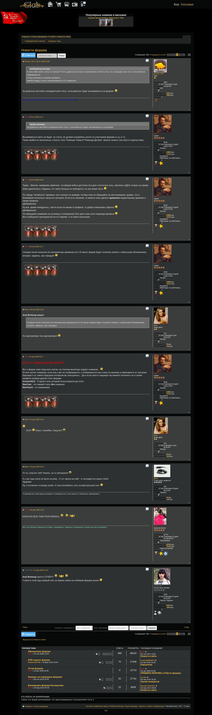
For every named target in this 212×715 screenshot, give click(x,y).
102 (168, 346)
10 (167, 344)
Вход (176, 4)
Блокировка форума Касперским (45, 685)
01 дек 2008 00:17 (36, 357)
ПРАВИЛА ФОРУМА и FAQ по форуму (161, 673)
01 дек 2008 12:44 (41, 570)
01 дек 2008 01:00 (37, 420)
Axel (26, 117)
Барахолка (146, 664)
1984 (168, 605)
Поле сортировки (111, 628)
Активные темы (54, 41)
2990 (168, 95)
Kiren (26, 510)
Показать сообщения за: (74, 628)
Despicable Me (34, 662)
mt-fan (143, 677)
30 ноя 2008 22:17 (36, 247)
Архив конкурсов (150, 681)
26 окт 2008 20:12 (36, 117)
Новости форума (34, 50)
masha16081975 (148, 660)
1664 (168, 607)
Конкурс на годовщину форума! (45, 677)
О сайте (52, 37)
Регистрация (187, 4)
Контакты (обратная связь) (97, 706)
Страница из (157, 55)
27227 (169, 154)
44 (167, 497)
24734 (168, 544)
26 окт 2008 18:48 (43, 61)
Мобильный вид (188, 37)
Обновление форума (39, 651)
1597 (168, 93)
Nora (26, 310)
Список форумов (39, 37)
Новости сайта (64, 37)
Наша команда (131, 706)
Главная (25, 37)
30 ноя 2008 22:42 (37, 310)
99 (107, 654)
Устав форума (35, 668)
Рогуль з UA (29, 61)
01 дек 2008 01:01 (37, 467)
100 (110, 654)
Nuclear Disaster (148, 686)
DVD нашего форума (39, 660)
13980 (168, 152)
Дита (26, 467)
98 (104, 654)
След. (186, 627)
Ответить (28, 55)
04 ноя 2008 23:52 (36, 180)
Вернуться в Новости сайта (34, 640)
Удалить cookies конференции (151, 706)
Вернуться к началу (188, 109)
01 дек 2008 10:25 (37, 510)
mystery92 (28, 570)
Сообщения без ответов (35, 41)
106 (168, 499)
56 (189, 55)
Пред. (25, 627)
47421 (169, 546)
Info (106, 711)
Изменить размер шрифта (185, 37)
